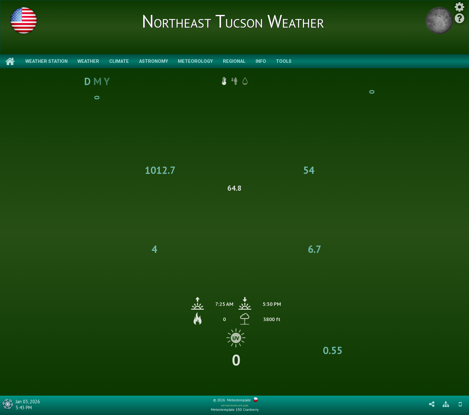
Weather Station (46, 61)
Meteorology (195, 61)
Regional (234, 61)
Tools (283, 61)
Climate (119, 61)
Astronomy (153, 61)
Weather (88, 61)
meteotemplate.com (234, 405)
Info (261, 61)
